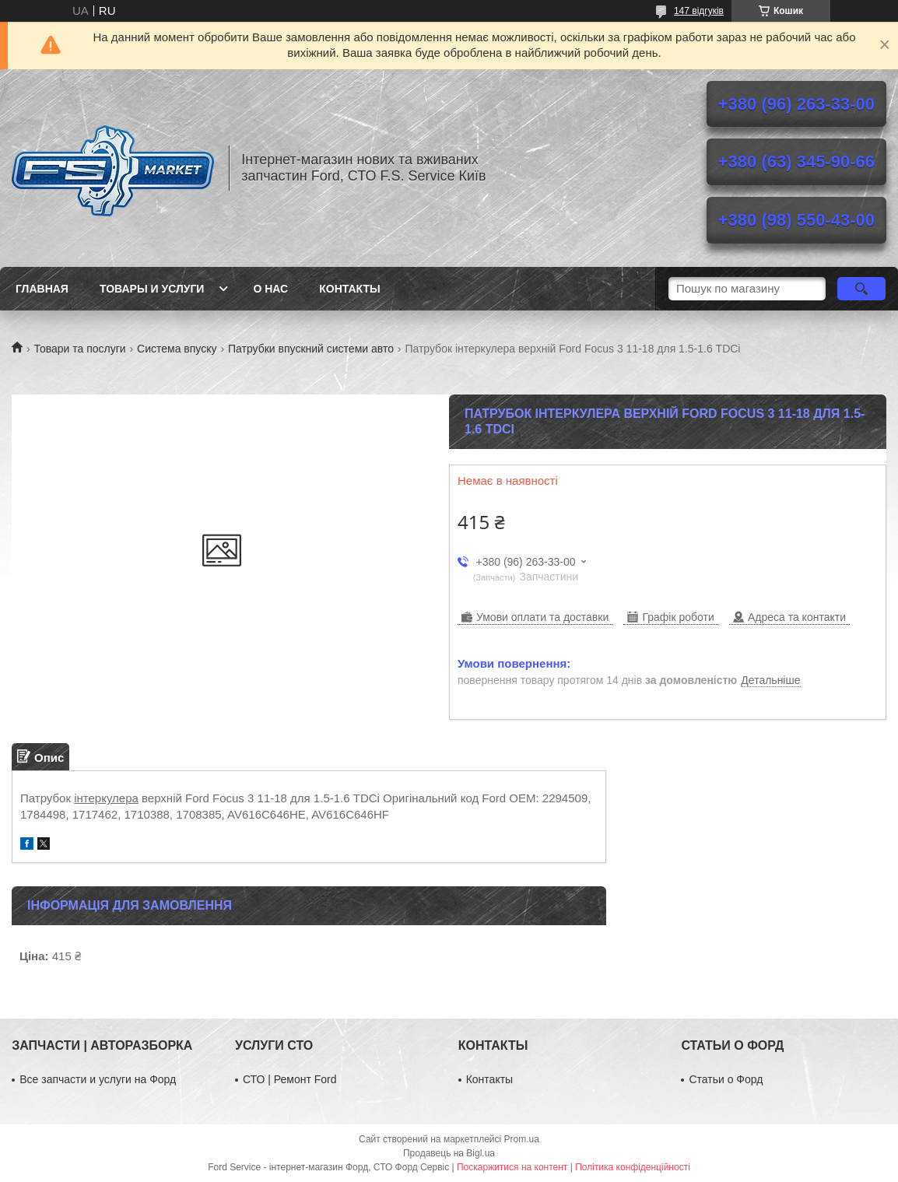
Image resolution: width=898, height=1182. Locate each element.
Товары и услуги (152, 288)
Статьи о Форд (726, 1079)
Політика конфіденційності (632, 1167)
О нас (270, 288)
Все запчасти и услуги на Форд (97, 1079)
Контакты (349, 288)
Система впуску (176, 348)
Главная (42, 288)
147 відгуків (699, 10)
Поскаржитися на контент (512, 1167)
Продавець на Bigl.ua (449, 1153)
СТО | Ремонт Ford (290, 1079)
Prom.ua (521, 1139)
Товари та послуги (79, 348)
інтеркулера (106, 798)
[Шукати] (861, 288)
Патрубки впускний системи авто (311, 348)
